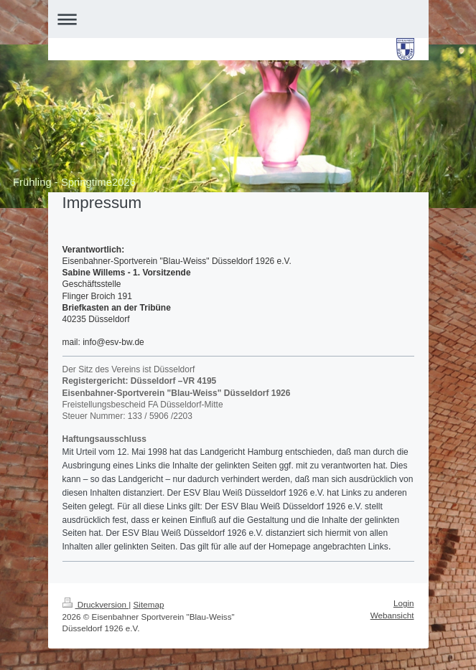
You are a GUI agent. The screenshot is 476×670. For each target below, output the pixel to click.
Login (403, 603)
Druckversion (95, 604)
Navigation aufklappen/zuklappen (238, 19)
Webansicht (392, 615)
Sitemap (149, 604)
